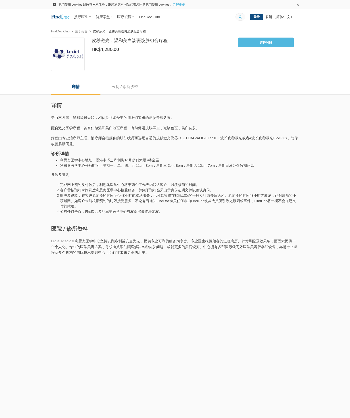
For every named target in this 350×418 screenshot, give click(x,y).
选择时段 (266, 42)
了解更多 (179, 4)
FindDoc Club (149, 17)
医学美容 (81, 31)
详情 (76, 86)
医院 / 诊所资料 (125, 86)
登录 (256, 17)
